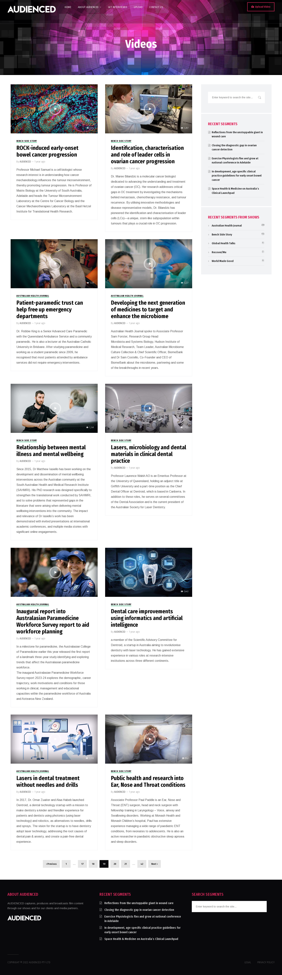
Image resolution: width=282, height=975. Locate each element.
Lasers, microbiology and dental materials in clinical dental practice (148, 454)
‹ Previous (51, 863)
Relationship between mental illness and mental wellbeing (51, 450)
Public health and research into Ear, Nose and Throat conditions (148, 781)
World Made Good (223, 261)
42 (142, 863)
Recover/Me (219, 252)
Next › (154, 863)
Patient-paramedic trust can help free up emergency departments (49, 309)
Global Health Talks (223, 243)
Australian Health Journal (32, 296)
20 (115, 863)
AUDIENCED (25, 161)
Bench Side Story (26, 141)
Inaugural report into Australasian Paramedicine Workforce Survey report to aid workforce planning (52, 621)
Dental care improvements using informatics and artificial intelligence (147, 618)
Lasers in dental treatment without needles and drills (48, 781)
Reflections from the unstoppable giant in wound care (139, 903)
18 (93, 863)
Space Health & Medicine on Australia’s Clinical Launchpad (141, 939)
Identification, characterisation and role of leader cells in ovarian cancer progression (147, 155)
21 (126, 863)
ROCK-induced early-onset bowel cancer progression (47, 151)
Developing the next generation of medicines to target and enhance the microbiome (148, 309)
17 (82, 863)
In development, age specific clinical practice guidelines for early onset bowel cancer (236, 176)
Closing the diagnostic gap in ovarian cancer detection (139, 910)
